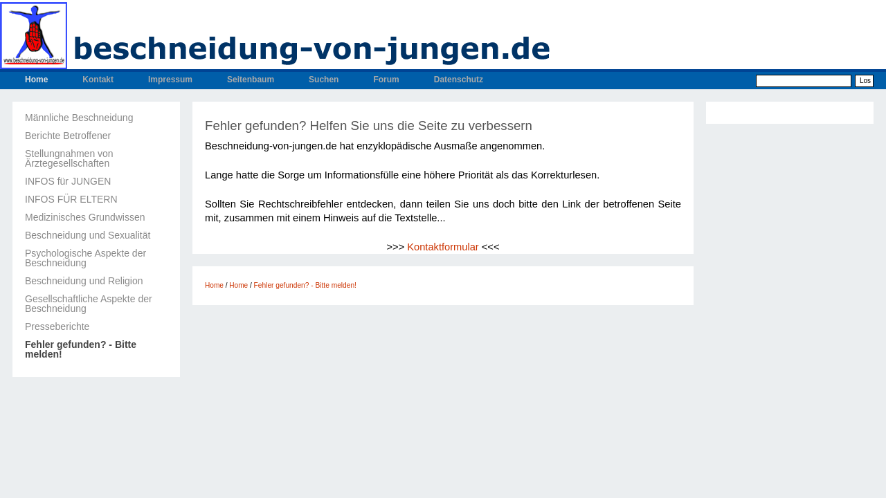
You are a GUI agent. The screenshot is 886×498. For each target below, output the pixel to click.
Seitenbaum (250, 79)
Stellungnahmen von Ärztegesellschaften (69, 158)
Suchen (323, 79)
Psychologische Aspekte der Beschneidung (85, 258)
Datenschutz (458, 79)
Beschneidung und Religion (84, 281)
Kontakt (98, 79)
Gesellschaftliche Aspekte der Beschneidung (88, 303)
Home (36, 79)
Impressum (170, 79)
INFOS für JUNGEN (68, 181)
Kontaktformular (442, 246)
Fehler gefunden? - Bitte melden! (80, 349)
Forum (386, 79)
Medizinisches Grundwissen (85, 217)
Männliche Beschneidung (79, 117)
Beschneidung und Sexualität (87, 235)
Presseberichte (57, 326)
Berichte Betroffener (68, 135)
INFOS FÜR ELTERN (71, 199)
